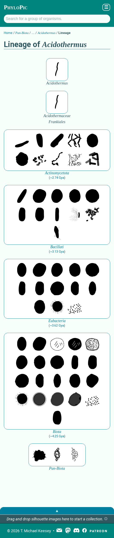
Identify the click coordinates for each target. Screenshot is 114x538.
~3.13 (57, 252)
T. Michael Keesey (35, 531)
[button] (106, 519)
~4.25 (57, 436)
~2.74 (57, 178)
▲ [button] (57, 510)
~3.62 (57, 325)
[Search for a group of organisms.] (57, 19)
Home (8, 33)
